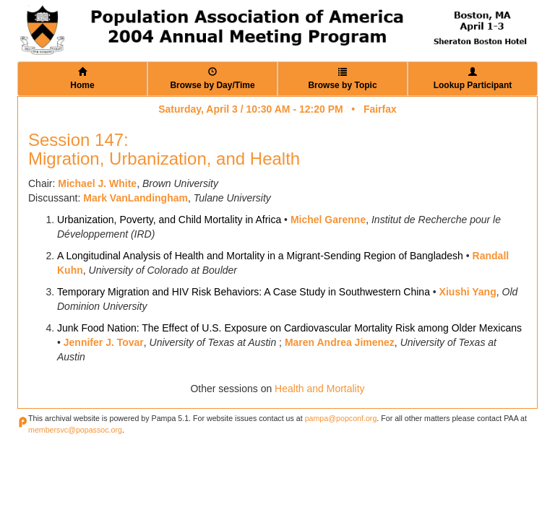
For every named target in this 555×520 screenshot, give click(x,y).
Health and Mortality (320, 388)
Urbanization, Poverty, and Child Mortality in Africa (169, 219)
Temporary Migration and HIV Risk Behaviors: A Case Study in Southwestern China (243, 292)
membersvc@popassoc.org (75, 429)
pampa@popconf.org (341, 418)
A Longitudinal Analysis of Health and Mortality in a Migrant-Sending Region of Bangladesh (260, 255)
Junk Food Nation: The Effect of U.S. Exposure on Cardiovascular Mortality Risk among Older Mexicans (289, 328)
